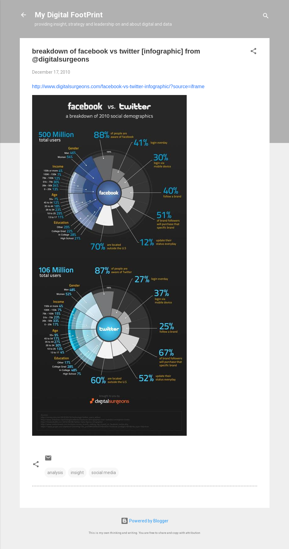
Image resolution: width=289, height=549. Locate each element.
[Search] (266, 16)
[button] (253, 52)
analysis (55, 472)
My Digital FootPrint (69, 15)
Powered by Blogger (144, 520)
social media (103, 472)
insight (77, 472)
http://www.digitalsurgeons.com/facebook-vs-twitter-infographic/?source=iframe (118, 86)
